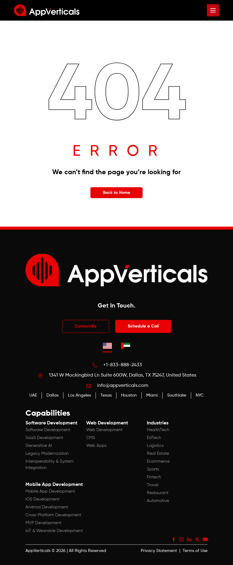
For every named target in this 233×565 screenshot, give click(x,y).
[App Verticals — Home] (46, 10)
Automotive (158, 501)
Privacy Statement (159, 551)
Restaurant (157, 493)
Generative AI (38, 446)
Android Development (46, 507)
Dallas (52, 395)
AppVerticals (37, 551)
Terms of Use (195, 551)
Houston (129, 395)
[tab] (107, 345)
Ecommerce (158, 461)
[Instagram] (181, 539)
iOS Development (42, 499)
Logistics (155, 446)
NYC (200, 395)
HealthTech (158, 430)
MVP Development (43, 523)
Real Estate (158, 453)
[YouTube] (205, 539)
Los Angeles (79, 395)
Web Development (104, 430)
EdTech (154, 438)
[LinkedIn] (189, 539)
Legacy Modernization (47, 453)
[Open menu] (213, 10)
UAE (33, 395)
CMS (90, 438)
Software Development (47, 430)
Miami (152, 395)
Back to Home (116, 193)
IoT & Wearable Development (54, 531)
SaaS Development (44, 438)
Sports (153, 469)
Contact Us (86, 326)
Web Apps (96, 446)
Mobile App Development (50, 491)
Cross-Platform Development (53, 515)
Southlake (176, 395)
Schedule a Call (143, 326)
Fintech (154, 477)
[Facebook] (173, 539)
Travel (152, 485)
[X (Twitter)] (197, 539)
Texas (106, 395)
